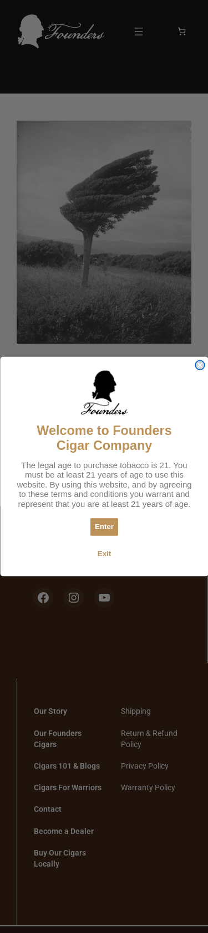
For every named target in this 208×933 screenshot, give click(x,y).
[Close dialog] (200, 365)
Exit (103, 553)
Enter (103, 527)
